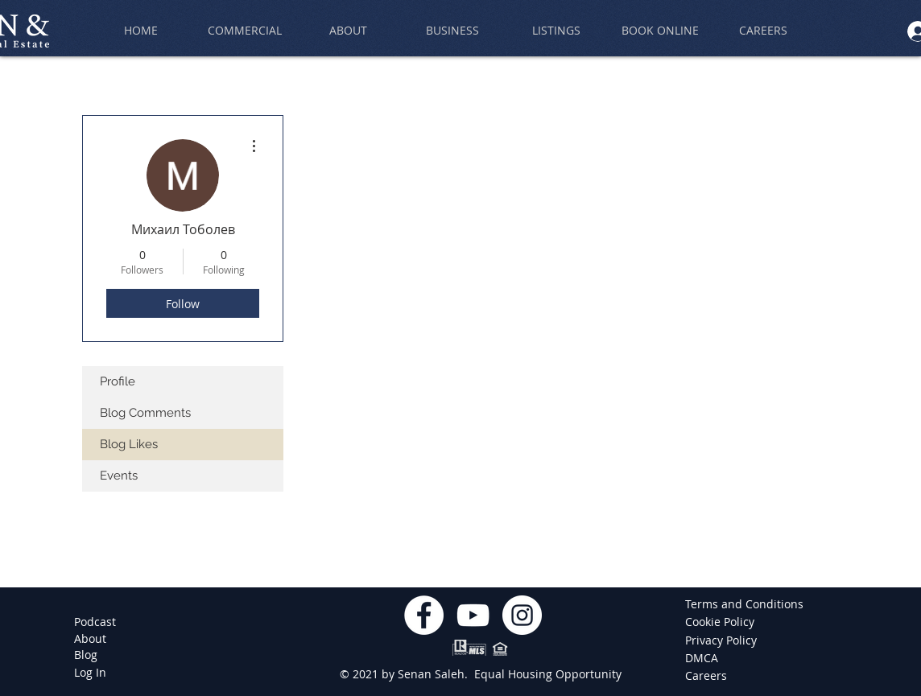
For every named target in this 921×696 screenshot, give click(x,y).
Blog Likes (129, 444)
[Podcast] (95, 622)
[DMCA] (709, 658)
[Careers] (709, 676)
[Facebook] (424, 615)
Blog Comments (145, 413)
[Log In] (90, 673)
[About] (90, 639)
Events (119, 475)
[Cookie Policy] (722, 622)
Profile (117, 381)
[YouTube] (473, 615)
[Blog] (85, 655)
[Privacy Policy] (722, 640)
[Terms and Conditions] (744, 604)
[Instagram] (522, 615)
